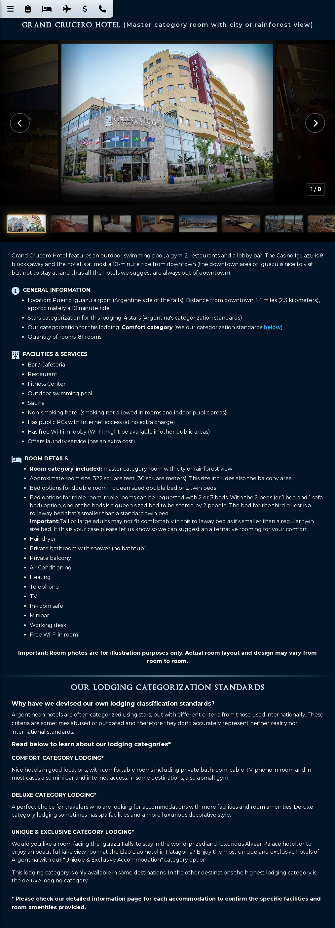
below (272, 327)
